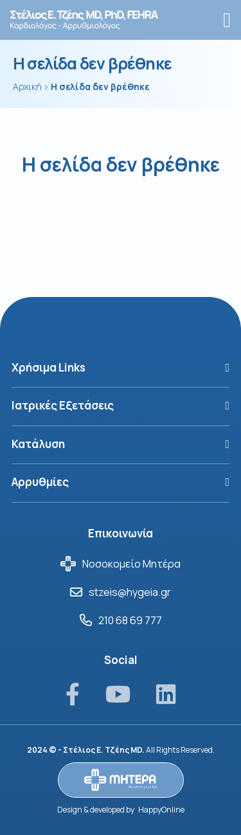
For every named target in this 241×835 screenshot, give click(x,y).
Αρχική (27, 86)
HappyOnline (161, 809)
